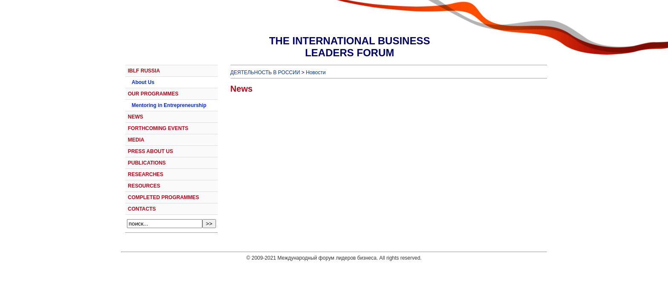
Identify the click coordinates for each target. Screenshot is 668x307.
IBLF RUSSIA (144, 71)
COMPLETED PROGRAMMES (163, 197)
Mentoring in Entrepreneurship (169, 105)
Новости (315, 72)
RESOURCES (144, 186)
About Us (143, 82)
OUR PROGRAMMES (153, 94)
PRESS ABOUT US (150, 151)
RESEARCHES (145, 174)
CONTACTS (142, 209)
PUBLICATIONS (147, 163)
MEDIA (136, 140)
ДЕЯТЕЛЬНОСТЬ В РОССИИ (265, 72)
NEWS (135, 117)
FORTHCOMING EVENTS (158, 128)
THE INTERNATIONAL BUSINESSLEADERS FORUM (349, 46)
